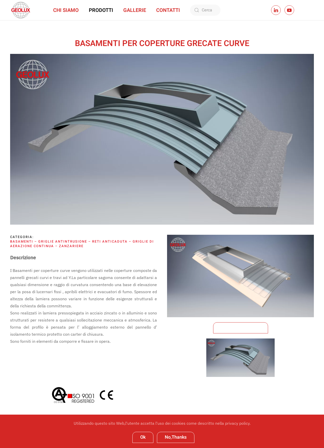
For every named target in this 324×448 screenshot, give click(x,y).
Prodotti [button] (101, 10)
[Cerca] (205, 10)
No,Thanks (176, 437)
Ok (143, 437)
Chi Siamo (66, 10)
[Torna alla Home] (20, 10)
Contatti (168, 10)
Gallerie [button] (134, 10)
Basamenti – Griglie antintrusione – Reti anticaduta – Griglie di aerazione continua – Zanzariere (82, 243)
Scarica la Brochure (240, 327)
